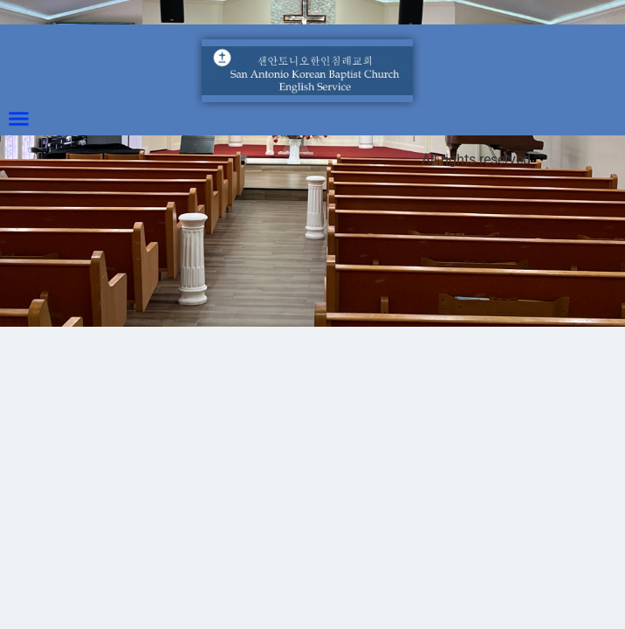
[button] (19, 118)
